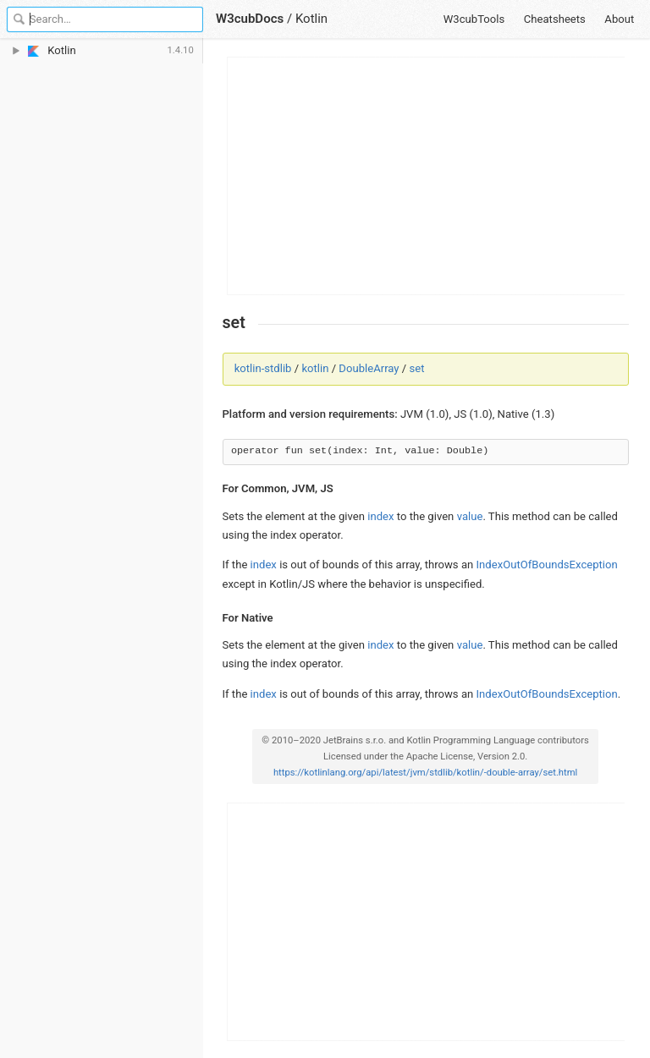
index (380, 516)
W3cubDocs (250, 18)
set (417, 368)
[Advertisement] (426, 176)
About (619, 19)
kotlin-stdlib (263, 368)
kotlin (314, 368)
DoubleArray (369, 368)
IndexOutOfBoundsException (547, 564)
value (470, 516)
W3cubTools (474, 19)
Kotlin (311, 18)
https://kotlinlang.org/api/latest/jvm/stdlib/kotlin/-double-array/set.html (425, 772)
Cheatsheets (555, 19)
